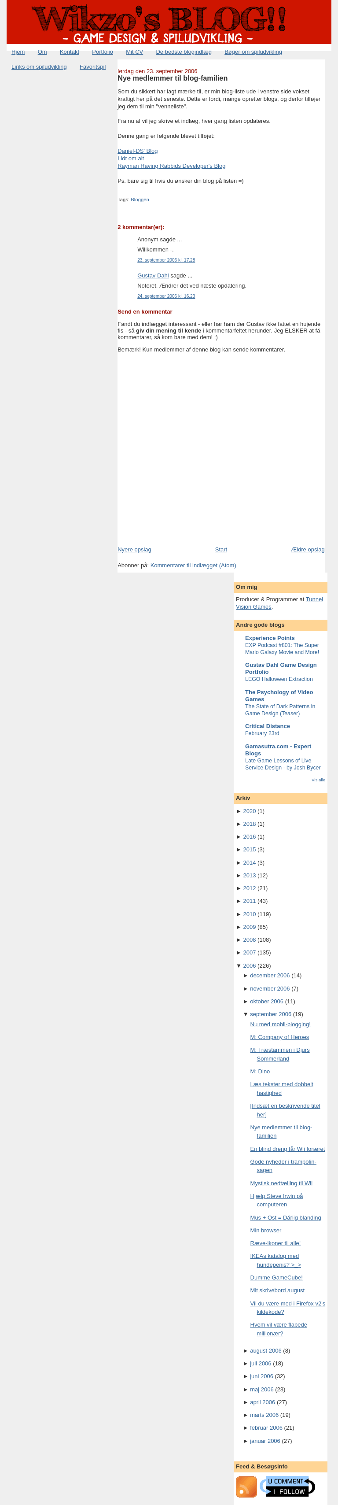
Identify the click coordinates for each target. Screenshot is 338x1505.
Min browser (266, 1230)
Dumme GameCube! (276, 1277)
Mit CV (134, 51)
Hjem (18, 51)
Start (221, 549)
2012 (249, 888)
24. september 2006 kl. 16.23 (166, 296)
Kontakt (69, 51)
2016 (249, 836)
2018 (249, 824)
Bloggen (140, 199)
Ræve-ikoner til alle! (275, 1243)
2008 (249, 939)
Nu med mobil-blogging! (280, 1024)
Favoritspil (93, 66)
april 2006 (262, 1402)
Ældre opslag (308, 549)
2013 (249, 875)
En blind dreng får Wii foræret (287, 1149)
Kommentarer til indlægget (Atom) (193, 565)
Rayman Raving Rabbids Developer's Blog (171, 166)
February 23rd (262, 733)
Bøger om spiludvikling (253, 51)
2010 (249, 914)
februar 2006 (266, 1427)
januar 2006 (265, 1441)
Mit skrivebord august (277, 1290)
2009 (249, 927)
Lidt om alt (131, 158)
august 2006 (266, 1350)
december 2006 (270, 975)
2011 (249, 901)
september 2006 (270, 1014)
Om (42, 51)
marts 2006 (264, 1415)
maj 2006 (261, 1389)
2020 (249, 811)
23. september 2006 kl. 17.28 (166, 260)
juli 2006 (260, 1363)
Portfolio (102, 51)
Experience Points (270, 638)
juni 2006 (261, 1376)
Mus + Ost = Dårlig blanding (285, 1217)
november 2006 (270, 988)
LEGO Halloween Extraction (279, 679)
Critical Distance (267, 726)
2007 (249, 952)
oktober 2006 (266, 1001)
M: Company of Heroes (279, 1037)
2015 (249, 849)
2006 (249, 965)
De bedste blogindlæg (183, 51)
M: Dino (260, 1071)
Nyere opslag (134, 549)
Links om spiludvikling (39, 66)
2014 (249, 862)
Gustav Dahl (153, 275)
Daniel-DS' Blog (138, 151)
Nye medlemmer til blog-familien (173, 78)
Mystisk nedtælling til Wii (281, 1183)
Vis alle (318, 779)
